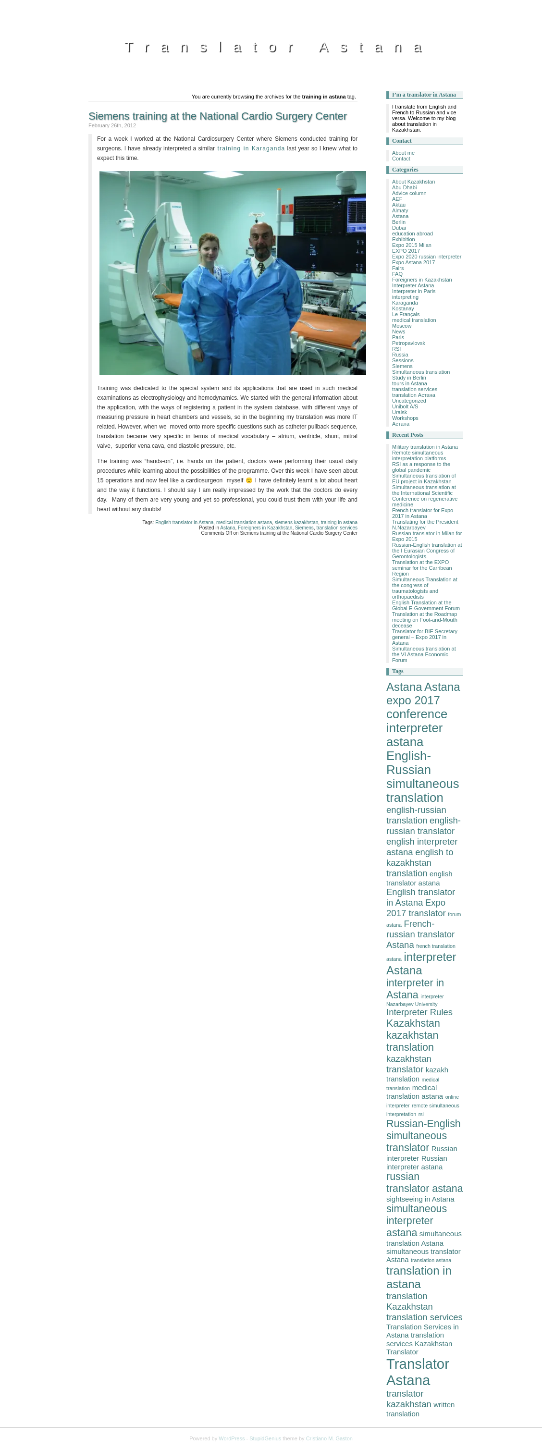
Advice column (409, 193)
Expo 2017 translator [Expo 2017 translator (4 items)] (416, 907)
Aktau (399, 205)
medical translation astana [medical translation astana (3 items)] (414, 1091)
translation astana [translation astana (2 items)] (431, 1260)
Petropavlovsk (408, 343)
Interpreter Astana (413, 285)
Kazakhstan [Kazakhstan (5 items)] (413, 1023)
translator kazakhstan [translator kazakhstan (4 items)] (408, 1398)
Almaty (400, 210)
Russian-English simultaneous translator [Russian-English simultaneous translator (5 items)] (423, 1136)
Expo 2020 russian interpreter (426, 256)
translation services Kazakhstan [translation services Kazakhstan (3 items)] (419, 1339)
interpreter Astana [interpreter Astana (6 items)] (421, 963)
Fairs (398, 268)
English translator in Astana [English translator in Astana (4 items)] (420, 897)
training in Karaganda (250, 148)
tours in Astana (409, 383)
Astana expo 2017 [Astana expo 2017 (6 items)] (423, 693)
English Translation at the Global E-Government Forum (426, 605)
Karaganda (405, 303)
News (399, 331)
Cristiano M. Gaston (329, 1438)
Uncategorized (409, 401)
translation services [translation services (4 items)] (424, 1317)
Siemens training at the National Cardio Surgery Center (217, 116)
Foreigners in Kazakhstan (265, 527)
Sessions (403, 360)
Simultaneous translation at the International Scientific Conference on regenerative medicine (424, 495)
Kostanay (403, 308)
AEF (397, 199)
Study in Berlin (409, 378)
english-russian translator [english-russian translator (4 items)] (423, 825)
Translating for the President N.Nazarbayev (425, 524)
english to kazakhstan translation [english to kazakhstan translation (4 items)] (420, 862)
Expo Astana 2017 (413, 262)
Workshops (405, 418)
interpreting (405, 297)
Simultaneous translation (421, 372)
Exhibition (403, 239)
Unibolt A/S (405, 406)
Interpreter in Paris (413, 291)
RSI (396, 349)
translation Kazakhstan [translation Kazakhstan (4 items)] (409, 1301)
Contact (401, 158)
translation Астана (413, 395)
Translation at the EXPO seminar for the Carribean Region (422, 568)
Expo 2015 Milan (411, 245)
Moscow (401, 326)
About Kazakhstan (413, 181)
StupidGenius (265, 1438)
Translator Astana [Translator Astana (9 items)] (417, 1372)
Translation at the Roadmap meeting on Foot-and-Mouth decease (424, 619)
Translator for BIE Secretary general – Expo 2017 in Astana (424, 637)
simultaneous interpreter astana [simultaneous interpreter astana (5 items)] (416, 1221)
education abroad (412, 233)
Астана (400, 424)
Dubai (399, 228)
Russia (400, 354)
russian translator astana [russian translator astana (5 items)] (424, 1182)
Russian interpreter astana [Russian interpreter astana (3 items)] (416, 1162)
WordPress (232, 1438)
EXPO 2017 (406, 251)
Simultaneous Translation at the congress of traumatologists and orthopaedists (424, 588)
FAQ (397, 274)
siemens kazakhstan (297, 522)
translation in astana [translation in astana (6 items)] (419, 1277)
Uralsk (399, 412)
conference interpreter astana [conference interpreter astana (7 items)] (416, 728)
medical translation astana (244, 522)
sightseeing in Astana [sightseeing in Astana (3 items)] (420, 1199)
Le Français (405, 314)
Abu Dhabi (404, 187)
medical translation (414, 320)
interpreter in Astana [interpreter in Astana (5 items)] (415, 989)
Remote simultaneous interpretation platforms (419, 455)
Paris (398, 337)
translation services (336, 527)
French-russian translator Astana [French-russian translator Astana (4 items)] (420, 934)
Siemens (304, 527)
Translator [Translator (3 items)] (402, 1352)
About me (403, 153)
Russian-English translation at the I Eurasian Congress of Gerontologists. (427, 550)
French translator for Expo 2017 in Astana (422, 513)
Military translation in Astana (425, 447)
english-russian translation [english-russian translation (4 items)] (416, 815)
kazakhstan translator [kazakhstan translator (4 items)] (408, 1064)
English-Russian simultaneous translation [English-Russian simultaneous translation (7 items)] (422, 776)
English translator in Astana (184, 522)
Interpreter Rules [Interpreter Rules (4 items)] (419, 1012)
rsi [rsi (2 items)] (421, 1114)
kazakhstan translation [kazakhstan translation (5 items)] (412, 1041)
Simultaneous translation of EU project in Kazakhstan (424, 478)
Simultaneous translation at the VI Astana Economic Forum (424, 654)
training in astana (339, 522)
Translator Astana (278, 46)
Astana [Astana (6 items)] (404, 686)
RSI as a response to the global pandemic (421, 467)
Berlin (399, 222)
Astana (227, 527)
